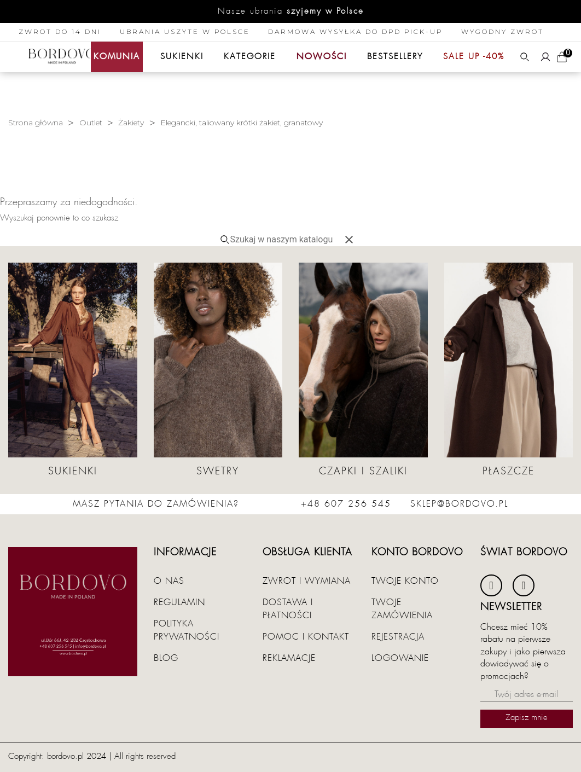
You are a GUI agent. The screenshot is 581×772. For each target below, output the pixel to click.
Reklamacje (289, 658)
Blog (166, 658)
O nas (169, 581)
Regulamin (179, 602)
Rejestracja (398, 637)
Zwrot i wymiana (307, 581)
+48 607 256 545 (346, 504)
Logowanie (400, 658)
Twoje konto (405, 581)
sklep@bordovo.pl (459, 504)
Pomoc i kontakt (306, 637)
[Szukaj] (285, 239)
